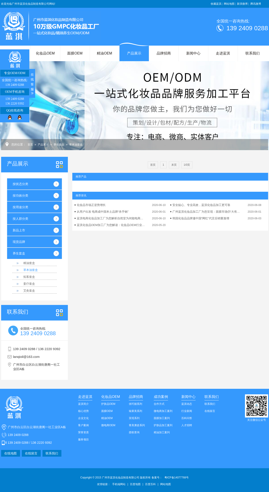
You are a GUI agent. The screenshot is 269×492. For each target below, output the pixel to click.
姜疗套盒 (29, 283)
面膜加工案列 (162, 418)
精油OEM (104, 53)
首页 (30, 144)
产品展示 (134, 53)
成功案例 (161, 397)
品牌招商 (164, 53)
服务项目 (83, 439)
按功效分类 (20, 195)
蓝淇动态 (186, 403)
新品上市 (19, 230)
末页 (174, 164)
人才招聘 (186, 425)
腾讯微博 (255, 3)
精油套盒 (29, 263)
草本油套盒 (76, 144)
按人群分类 (20, 218)
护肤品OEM (108, 403)
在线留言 (31, 453)
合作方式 (159, 403)
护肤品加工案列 (163, 425)
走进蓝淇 (223, 53)
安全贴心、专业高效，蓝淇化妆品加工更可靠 (201, 205)
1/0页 (187, 164)
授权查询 (134, 432)
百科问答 (186, 418)
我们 (17, 311)
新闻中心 (193, 53)
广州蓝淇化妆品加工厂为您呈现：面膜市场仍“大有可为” (206, 211)
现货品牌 (19, 242)
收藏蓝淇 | (216, 3)
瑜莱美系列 (135, 411)
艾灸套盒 (29, 290)
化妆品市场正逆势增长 (91, 205)
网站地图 (165, 484)
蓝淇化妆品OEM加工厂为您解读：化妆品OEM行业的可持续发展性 (111, 225)
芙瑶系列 (134, 418)
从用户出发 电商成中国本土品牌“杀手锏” (103, 211)
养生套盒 (59, 144)
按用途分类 (20, 207)
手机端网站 (118, 484)
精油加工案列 (162, 432)
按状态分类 (20, 184)
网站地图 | (230, 3)
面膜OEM (74, 53)
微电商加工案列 (163, 411)
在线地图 (10, 453)
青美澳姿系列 (137, 425)
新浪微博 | (243, 3)
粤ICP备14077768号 (176, 477)
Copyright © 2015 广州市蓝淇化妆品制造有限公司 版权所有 (121, 477)
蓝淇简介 (83, 403)
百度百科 (150, 484)
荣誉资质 (83, 432)
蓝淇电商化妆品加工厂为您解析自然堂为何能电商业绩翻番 (111, 218)
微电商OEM (108, 425)
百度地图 (135, 484)
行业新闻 (186, 411)
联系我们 (252, 53)
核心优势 (83, 411)
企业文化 (83, 418)
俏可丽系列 (135, 403)
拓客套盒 (29, 276)
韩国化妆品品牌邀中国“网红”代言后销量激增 (200, 218)
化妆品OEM (45, 53)
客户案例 (83, 425)
